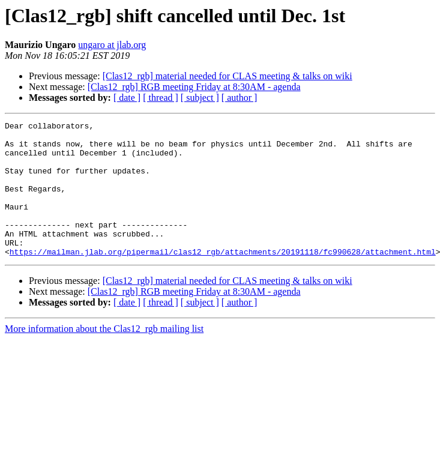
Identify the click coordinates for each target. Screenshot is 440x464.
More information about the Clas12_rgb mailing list (104, 356)
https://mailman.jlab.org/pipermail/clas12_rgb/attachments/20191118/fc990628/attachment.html (223, 278)
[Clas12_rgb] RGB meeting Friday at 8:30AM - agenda (194, 87)
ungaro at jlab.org (112, 45)
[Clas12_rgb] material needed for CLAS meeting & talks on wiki (227, 76)
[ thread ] (160, 97)
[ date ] (126, 97)
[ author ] (240, 97)
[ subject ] (200, 97)
